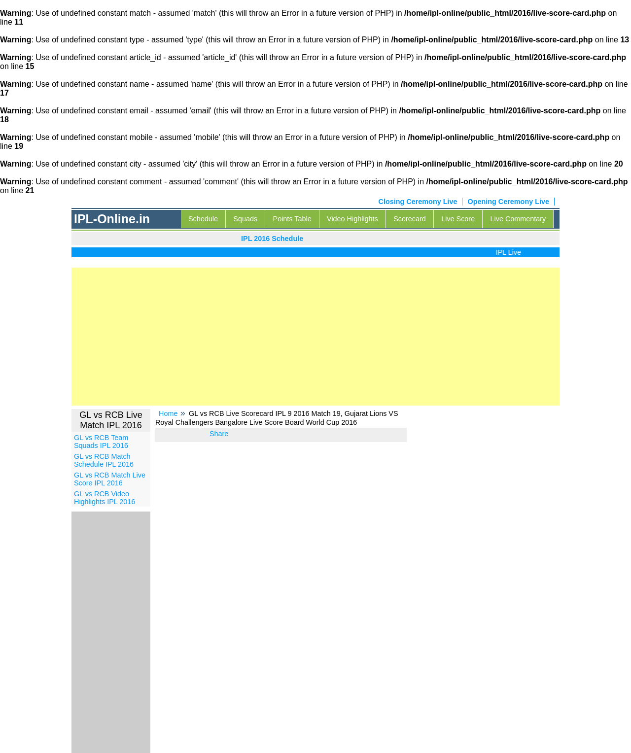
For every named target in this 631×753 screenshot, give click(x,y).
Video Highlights (352, 219)
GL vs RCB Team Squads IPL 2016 (101, 441)
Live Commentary (518, 219)
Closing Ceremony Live (418, 201)
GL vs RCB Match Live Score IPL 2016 (109, 479)
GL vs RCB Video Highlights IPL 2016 (104, 498)
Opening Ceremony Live (508, 201)
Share (219, 434)
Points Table (292, 219)
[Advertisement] (315, 337)
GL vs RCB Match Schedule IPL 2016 (104, 460)
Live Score (458, 219)
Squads (245, 219)
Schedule (203, 219)
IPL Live (513, 252)
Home (168, 413)
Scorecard (409, 219)
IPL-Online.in (112, 219)
